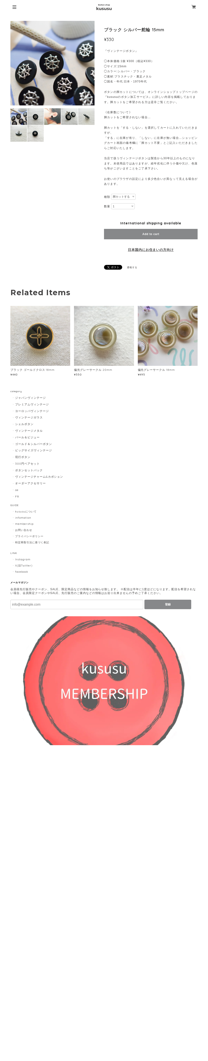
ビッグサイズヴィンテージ (33, 450)
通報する (132, 267)
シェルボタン (24, 424)
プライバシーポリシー (29, 536)
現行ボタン (22, 457)
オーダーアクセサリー (30, 483)
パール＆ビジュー (27, 437)
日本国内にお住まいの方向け (151, 250)
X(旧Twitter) (23, 565)
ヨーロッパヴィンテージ (32, 411)
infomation (23, 517)
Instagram (22, 559)
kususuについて (26, 511)
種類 (107, 197)
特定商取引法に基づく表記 (32, 542)
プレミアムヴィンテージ (32, 404)
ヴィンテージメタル (29, 430)
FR (17, 496)
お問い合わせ (23, 530)
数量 (107, 206)
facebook (21, 571)
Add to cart (150, 234)
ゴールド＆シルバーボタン (33, 444)
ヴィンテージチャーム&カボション (39, 476)
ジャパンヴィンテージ (30, 397)
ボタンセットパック (29, 470)
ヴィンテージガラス (29, 417)
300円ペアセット (27, 463)
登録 (168, 604)
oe (16, 490)
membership (24, 524)
